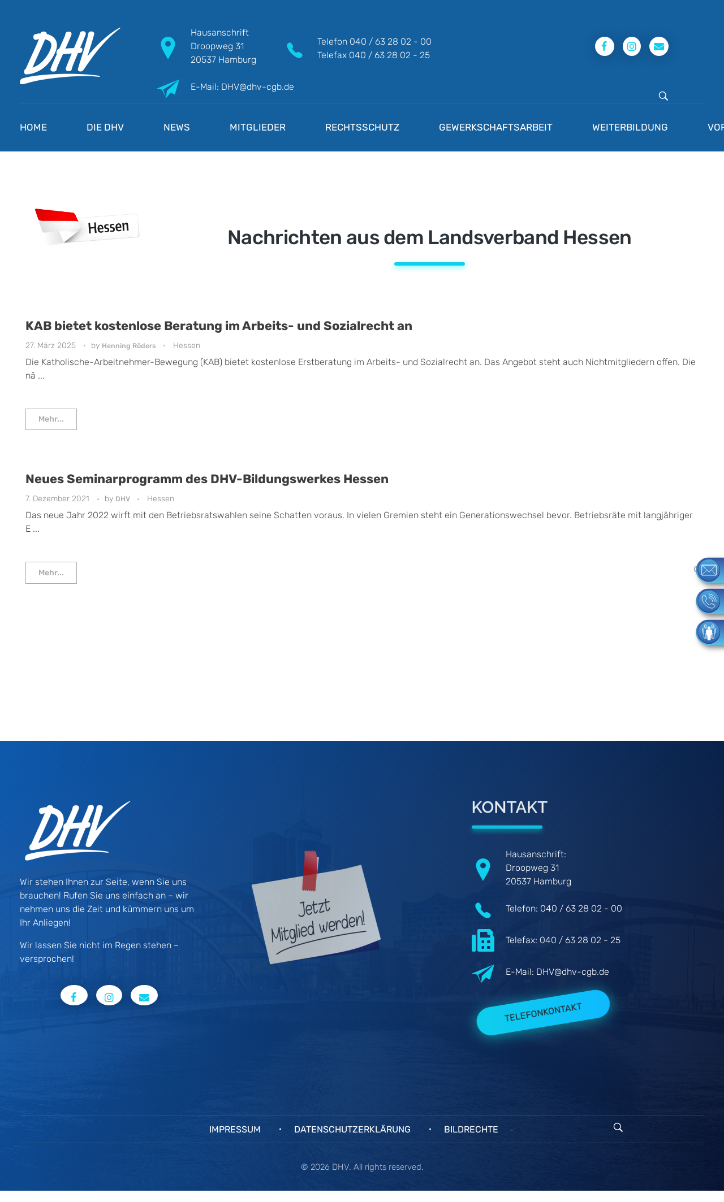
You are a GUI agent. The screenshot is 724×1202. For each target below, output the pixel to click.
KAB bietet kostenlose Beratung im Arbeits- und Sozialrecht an (218, 325)
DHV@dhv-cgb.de (572, 971)
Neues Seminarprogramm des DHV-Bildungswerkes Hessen (207, 479)
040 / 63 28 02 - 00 (391, 41)
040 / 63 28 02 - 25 (389, 55)
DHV (123, 499)
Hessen (186, 345)
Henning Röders (130, 346)
